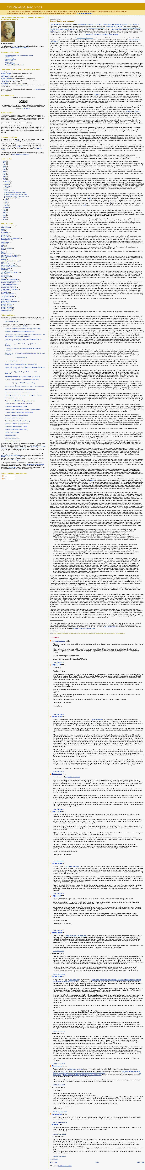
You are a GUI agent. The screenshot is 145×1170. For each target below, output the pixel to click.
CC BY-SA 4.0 (26, 108)
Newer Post (53, 1162)
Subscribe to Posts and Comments (14, 65)
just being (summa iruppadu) (85, 633)
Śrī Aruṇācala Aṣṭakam (7, 282)
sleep (2, 278)
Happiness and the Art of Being (9, 255)
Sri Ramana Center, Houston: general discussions (18, 403)
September (7, 186)
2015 (4, 178)
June (6, 199)
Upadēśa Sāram (111, 633)
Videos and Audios (10, 63)
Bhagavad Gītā (5, 237)
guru (2, 252)
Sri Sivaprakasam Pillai (7, 293)
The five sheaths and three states (14, 398)
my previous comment (72, 777)
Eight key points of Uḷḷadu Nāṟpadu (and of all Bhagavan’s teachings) (23, 395)
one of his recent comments (85, 38)
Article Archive (9, 60)
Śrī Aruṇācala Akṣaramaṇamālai (10, 281)
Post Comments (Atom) (65, 1166)
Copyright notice (9, 56)
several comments (116, 29)
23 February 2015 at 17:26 (60, 1122)
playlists (25, 326)
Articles (18, 141)
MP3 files (4, 457)
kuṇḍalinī (3, 259)
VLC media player (16, 460)
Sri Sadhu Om (5, 292)
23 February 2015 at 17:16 (60, 1111)
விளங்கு (128, 111)
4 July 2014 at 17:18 (58, 714)
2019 (4, 171)
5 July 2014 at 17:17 (58, 930)
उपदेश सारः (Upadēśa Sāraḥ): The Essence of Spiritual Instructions (22, 376)
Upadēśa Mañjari (6, 302)
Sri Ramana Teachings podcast (35, 464)
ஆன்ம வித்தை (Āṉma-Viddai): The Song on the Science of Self (22, 379)
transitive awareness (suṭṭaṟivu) (9, 298)
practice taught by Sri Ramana (9, 266)
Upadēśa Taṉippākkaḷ (7, 307)
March (6, 204)
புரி (110, 203)
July (6, 189)
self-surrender (5, 275)
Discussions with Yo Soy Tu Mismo (14, 418)
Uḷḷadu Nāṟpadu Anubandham (9, 301)
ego (2, 246)
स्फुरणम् (97, 94)
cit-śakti (3, 241)
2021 (4, 168)
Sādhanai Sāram (5, 268)
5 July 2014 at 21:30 (58, 951)
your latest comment (72, 866)
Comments (6, 479)
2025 (4, 161)
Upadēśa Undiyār (6, 309)
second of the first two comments (75, 936)
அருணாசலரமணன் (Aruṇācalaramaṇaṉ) (16, 357)
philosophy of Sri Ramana (8, 265)
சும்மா (92, 480)
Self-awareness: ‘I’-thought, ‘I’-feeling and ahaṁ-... (16, 196)
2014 (4, 179)
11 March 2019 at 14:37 (59, 1156)
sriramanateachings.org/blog (20, 47)
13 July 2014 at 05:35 (59, 1063)
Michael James (57, 716)
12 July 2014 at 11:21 (59, 974)
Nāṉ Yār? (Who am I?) (7, 264)
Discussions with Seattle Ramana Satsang (16, 429)
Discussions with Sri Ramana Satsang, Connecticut (19, 412)
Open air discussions (10, 435)
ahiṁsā (3, 229)
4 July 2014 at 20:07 (58, 809)
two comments (55, 24)
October (7, 184)
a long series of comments (96, 28)
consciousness (5, 242)
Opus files (23, 457)
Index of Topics (9, 62)
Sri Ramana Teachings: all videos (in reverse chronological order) (22, 328)
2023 (4, 164)
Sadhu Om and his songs (12, 432)
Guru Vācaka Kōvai (6, 253)
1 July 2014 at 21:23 (58, 662)
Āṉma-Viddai (4, 232)
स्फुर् (90, 198)
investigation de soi (58, 641)
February (7, 205)
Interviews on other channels (13, 441)
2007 (4, 217)
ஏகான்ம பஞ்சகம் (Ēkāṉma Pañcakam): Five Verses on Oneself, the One (24, 386)
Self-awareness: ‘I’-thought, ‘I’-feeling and (101, 34)
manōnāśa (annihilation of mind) (10, 261)
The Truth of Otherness (7, 296)
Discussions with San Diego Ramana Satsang (17, 421)
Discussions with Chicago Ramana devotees (17, 423)
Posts (4, 476)
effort (2, 245)
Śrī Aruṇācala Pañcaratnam (8, 287)
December (7, 181)
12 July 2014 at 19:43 (59, 1031)
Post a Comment (54, 1159)
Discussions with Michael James (10, 455)
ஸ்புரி (84, 205)
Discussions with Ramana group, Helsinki (16, 426)
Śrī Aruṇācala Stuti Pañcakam (9, 289)
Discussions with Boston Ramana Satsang (16, 415)
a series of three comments (114, 26)
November (7, 183)
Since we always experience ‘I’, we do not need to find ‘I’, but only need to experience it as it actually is (108, 24)
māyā (2, 262)
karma (3, 258)
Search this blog (9, 58)
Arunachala (4, 235)
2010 (4, 212)
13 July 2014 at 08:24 (59, 1084)
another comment (55, 31)
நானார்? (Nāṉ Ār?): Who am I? (13, 361)
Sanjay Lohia (56, 664)
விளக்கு (136, 111)
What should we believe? (10, 191)
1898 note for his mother (8, 226)
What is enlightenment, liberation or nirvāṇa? (15, 192)
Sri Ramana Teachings (24, 7)
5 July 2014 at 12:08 (58, 893)
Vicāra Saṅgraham (120, 633)
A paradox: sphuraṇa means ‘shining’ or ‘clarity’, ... (16, 194)
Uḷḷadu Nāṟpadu (5, 299)
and (14, 85)
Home (97, 1162)
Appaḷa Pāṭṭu (5, 234)
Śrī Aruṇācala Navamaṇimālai (9, 284)
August (6, 187)
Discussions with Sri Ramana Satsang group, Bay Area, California (22, 409)
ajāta (2, 230)
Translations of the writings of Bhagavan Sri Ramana (19, 55)
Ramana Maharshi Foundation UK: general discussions (20, 401)
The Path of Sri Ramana (7, 295)
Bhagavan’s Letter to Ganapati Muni (84, 628)
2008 (4, 215)
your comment (97, 719)
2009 (4, 214)
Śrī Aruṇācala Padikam (7, 286)
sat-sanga (4, 269)
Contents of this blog (10, 59)
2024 (4, 163)
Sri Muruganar (5, 291)
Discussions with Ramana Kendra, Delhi (16, 406)
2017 (4, 174)
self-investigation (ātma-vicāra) (99, 633)
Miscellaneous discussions (12, 438)
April (6, 202)
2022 (4, 166)
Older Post (140, 1162)
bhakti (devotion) (5, 239)
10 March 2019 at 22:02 (59, 1134)
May (6, 201)
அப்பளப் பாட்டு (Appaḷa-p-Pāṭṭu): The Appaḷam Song (20, 383)
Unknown (55, 1124)
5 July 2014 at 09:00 (58, 861)
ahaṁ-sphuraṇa (57, 633)
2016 (4, 176)
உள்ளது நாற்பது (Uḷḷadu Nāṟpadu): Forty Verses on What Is (21, 364)
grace (2, 251)
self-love (3, 273)
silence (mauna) (5, 276)
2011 (4, 210)
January (7, 207)
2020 (4, 169)
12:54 (64, 630)
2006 (4, 219)
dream (3, 243)
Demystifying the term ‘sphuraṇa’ (12, 198)
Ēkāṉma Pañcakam (6, 248)
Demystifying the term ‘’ (62, 21)
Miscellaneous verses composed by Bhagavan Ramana (20, 389)
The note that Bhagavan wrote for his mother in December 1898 (22, 392)
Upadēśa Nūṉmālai (6, 304)
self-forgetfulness (6, 271)
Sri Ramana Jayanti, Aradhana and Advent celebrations (20, 331)
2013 (4, 209)
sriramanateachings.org (84, 13)
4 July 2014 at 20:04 (58, 771)
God (2, 249)
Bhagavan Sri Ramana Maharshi (69, 633)
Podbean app (12, 467)
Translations (38, 89)
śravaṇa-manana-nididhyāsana (9, 279)
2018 (4, 173)
